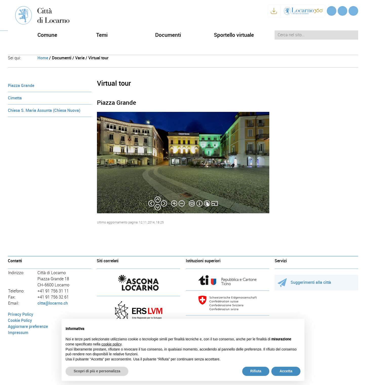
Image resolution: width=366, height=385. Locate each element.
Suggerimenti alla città (304, 282)
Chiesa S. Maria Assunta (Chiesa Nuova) (44, 110)
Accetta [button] (285, 371)
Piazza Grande (21, 85)
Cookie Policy (20, 320)
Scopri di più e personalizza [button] (97, 371)
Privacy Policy (20, 314)
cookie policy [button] (111, 344)
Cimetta (15, 98)
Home (42, 58)
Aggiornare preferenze (28, 326)
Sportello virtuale (234, 35)
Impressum (18, 332)
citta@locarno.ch (52, 303)
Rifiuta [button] (255, 371)
